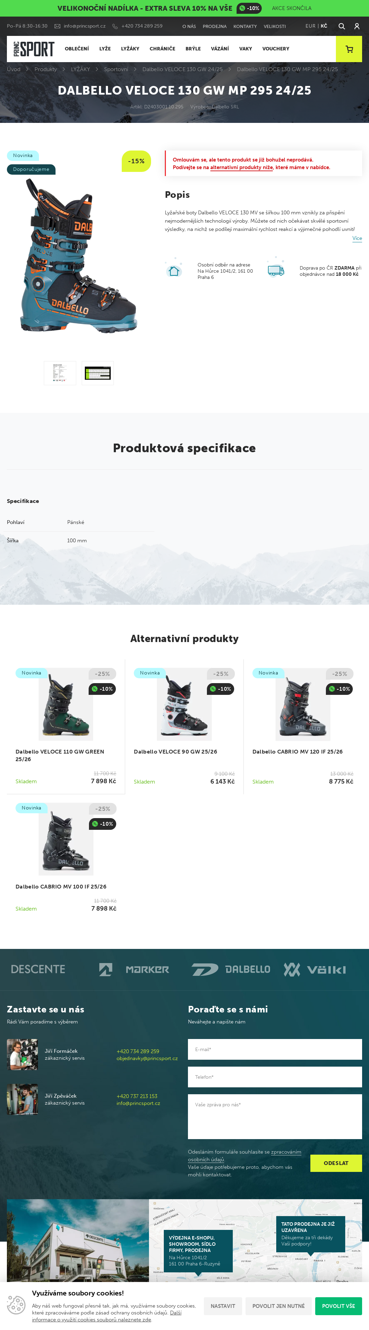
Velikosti (275, 26)
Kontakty (245, 26)
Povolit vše (338, 1306)
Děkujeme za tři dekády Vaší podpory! (310, 1234)
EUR (311, 26)
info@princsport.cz (85, 26)
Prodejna (215, 26)
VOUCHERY (275, 49)
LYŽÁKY (130, 49)
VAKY (245, 49)
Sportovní (116, 69)
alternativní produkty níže (241, 167)
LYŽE (105, 49)
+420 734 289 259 (141, 26)
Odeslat (336, 1163)
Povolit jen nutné (278, 1306)
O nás (189, 26)
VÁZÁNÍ (220, 49)
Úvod (13, 69)
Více (357, 238)
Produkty (45, 69)
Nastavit (223, 1306)
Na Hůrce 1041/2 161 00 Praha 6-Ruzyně (198, 1251)
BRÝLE (193, 49)
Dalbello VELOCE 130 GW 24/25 (182, 69)
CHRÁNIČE (162, 49)
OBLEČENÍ (77, 49)
